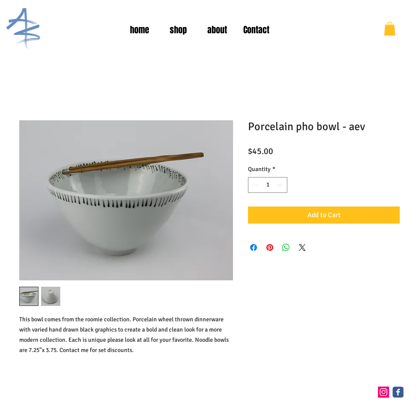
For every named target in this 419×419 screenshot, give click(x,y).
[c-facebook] (398, 392)
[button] (389, 28)
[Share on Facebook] (253, 247)
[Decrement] (254, 184)
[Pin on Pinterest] (270, 247)
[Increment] (280, 184)
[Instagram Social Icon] (383, 392)
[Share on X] (302, 247)
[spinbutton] (267, 184)
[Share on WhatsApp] (286, 247)
